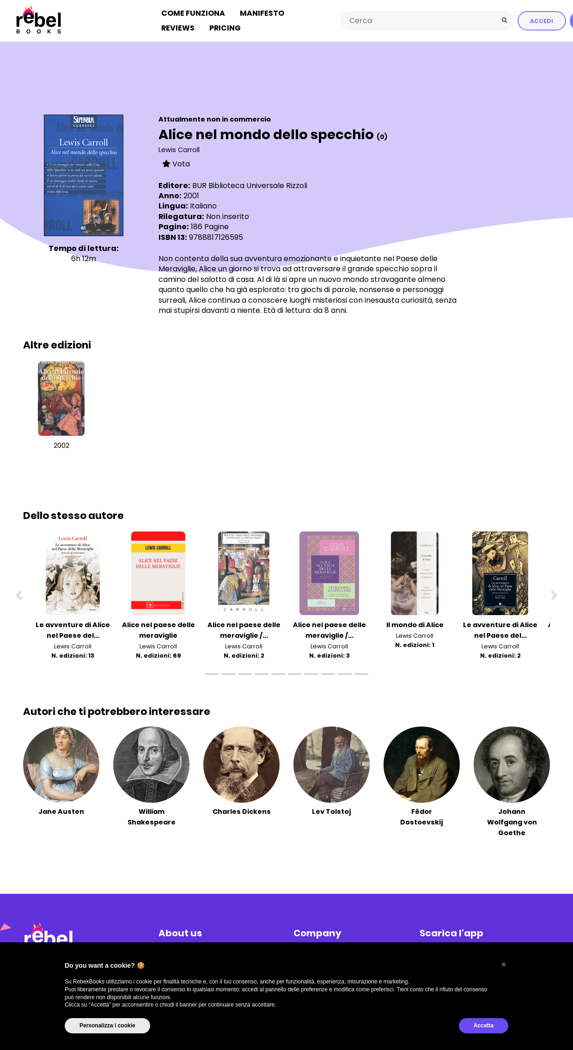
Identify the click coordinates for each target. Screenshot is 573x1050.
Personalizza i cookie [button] (107, 1025)
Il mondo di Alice (415, 624)
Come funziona (193, 13)
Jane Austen (61, 811)
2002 (61, 445)
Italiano (203, 206)
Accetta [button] (484, 1025)
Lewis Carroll (179, 149)
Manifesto (262, 13)
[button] (503, 964)
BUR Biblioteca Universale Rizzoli (249, 185)
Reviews (178, 28)
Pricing (225, 28)
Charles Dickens (242, 811)
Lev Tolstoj (331, 811)
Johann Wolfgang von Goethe (512, 822)
